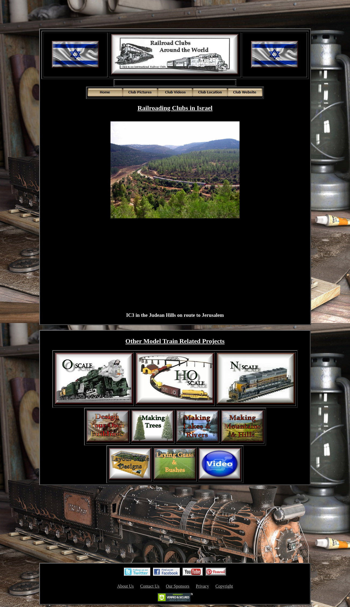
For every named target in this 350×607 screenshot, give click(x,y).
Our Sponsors (178, 586)
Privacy (202, 586)
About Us (125, 586)
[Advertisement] (175, 15)
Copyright (224, 586)
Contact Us (149, 586)
